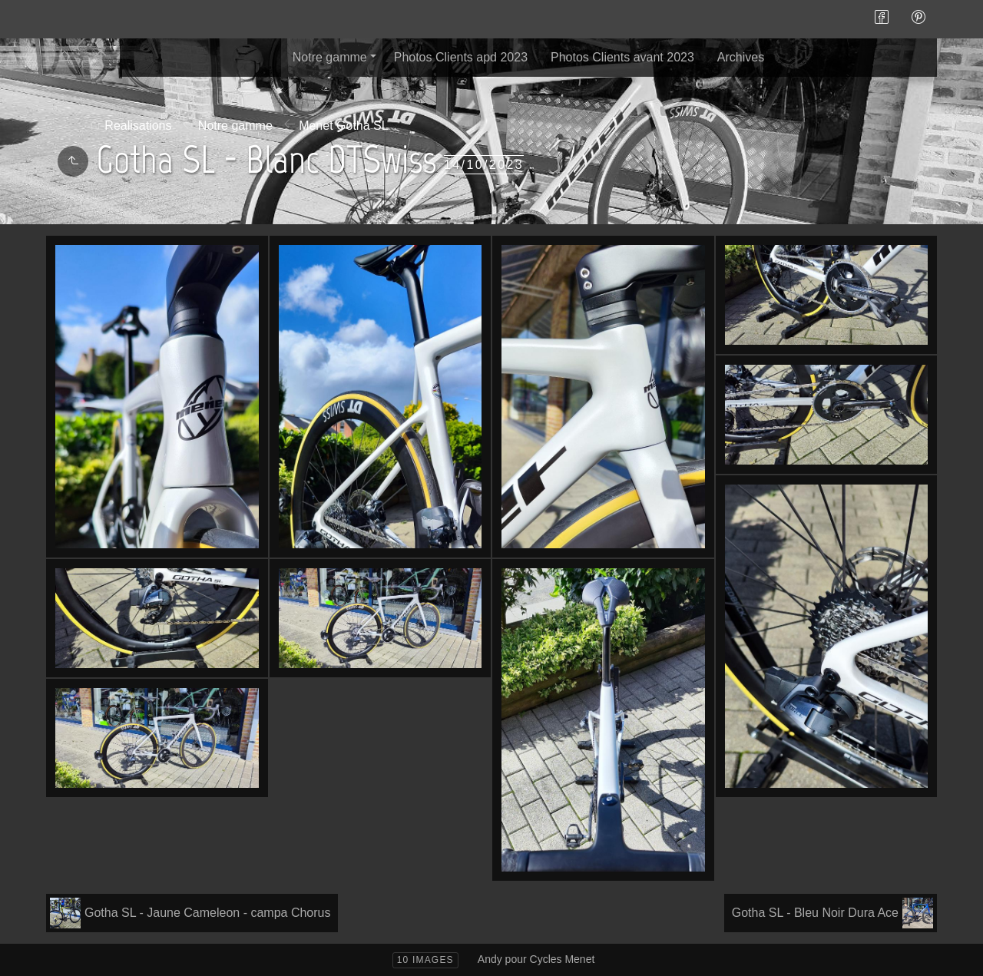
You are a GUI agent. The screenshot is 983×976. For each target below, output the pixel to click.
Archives (740, 57)
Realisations (137, 125)
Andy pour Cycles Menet (536, 959)
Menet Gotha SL (344, 125)
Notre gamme (330, 57)
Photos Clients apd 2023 (461, 57)
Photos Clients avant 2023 (622, 57)
